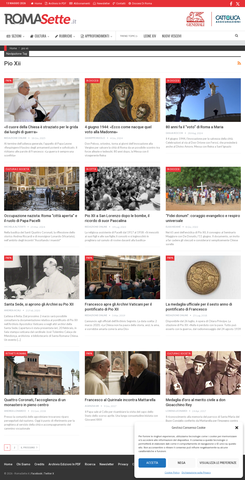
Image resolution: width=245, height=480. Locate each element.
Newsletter (101, 3)
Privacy (123, 464)
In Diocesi (92, 80)
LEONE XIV (150, 36)
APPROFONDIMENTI (95, 36)
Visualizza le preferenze (218, 463)
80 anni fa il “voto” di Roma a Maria (194, 127)
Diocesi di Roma (140, 3)
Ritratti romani (16, 353)
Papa (8, 80)
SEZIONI (14, 36)
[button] (237, 428)
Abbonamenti (79, 3)
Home (36, 3)
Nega (181, 463)
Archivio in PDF (55, 3)
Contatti (119, 3)
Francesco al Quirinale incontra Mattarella (120, 400)
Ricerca (90, 464)
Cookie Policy (172, 472)
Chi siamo (23, 464)
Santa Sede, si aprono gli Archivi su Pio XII (39, 304)
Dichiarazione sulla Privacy (196, 472)
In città (91, 169)
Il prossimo (29, 447)
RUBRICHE (63, 36)
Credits (39, 464)
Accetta (152, 463)
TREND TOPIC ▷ (129, 36)
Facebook (36, 473)
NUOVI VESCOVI (171, 36)
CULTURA (38, 36)
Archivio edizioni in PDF (65, 464)
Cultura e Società (17, 169)
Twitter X (49, 473)
